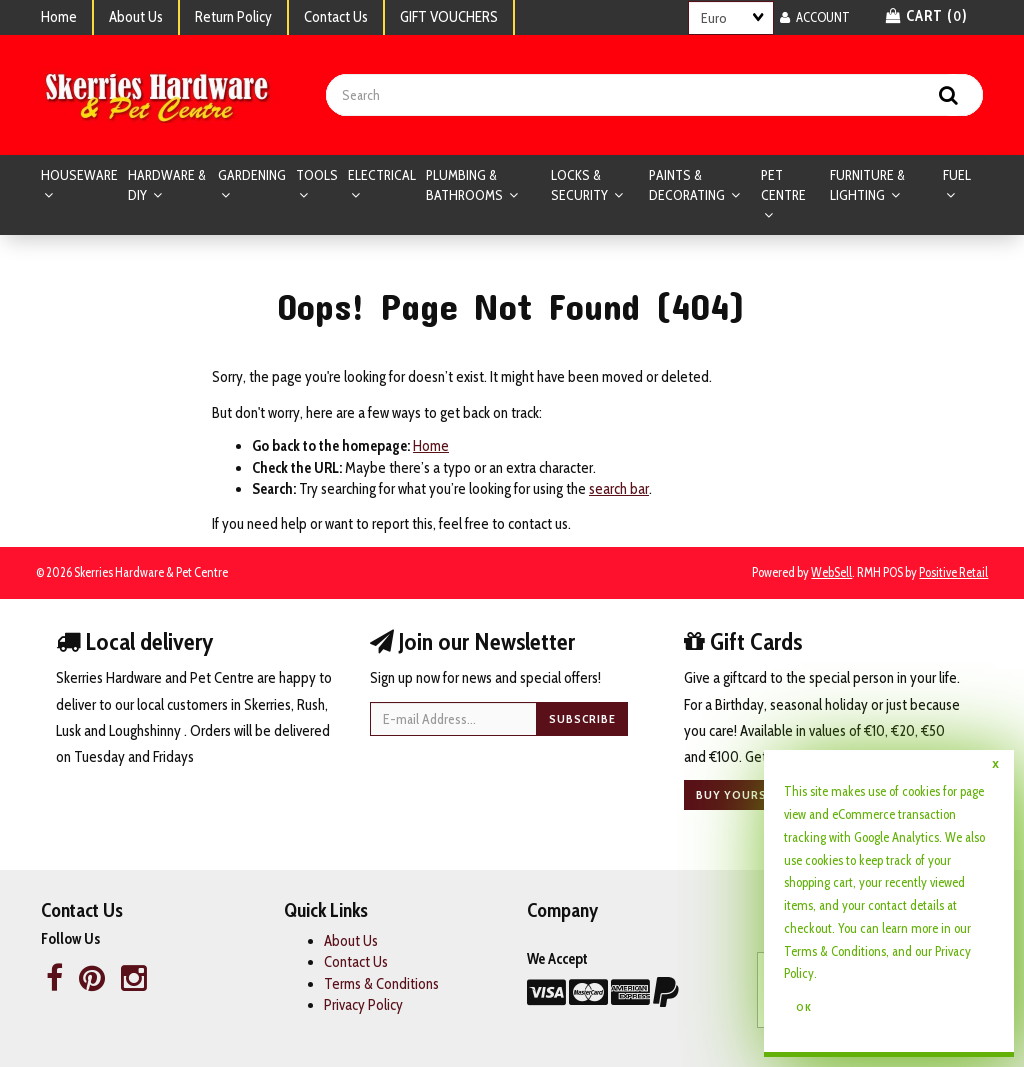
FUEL (957, 175)
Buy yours (731, 794)
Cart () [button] (927, 16)
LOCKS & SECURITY (581, 185)
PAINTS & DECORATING (688, 185)
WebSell (831, 572)
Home (59, 17)
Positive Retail (953, 572)
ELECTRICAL (382, 175)
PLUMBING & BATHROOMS (466, 185)
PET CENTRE (783, 185)
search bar (619, 489)
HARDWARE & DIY (167, 185)
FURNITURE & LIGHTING (867, 185)
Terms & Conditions (835, 951)
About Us (136, 17)
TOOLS (317, 175)
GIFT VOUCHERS (449, 17)
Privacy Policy (363, 1005)
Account (815, 17)
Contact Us (336, 17)
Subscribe (582, 718)
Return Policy (233, 17)
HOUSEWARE (79, 175)
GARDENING (252, 175)
